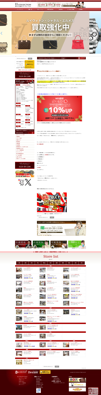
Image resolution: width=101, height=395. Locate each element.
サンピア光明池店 (20, 86)
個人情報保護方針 (20, 153)
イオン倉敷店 (50, 336)
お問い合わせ (19, 156)
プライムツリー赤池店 (20, 121)
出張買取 (18, 145)
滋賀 (57, 262)
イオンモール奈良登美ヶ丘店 (50, 327)
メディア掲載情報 (20, 150)
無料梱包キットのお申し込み (22, 146)
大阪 (19, 262)
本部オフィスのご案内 (20, 158)
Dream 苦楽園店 (27, 318)
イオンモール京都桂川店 (21, 104)
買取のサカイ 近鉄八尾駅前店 (22, 98)
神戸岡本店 (28, 109)
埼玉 (82, 262)
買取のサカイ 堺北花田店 (21, 99)
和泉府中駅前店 (28, 86)
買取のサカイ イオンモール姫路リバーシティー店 (50, 318)
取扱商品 (18, 141)
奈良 (32, 262)
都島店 (27, 88)
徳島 (63, 262)
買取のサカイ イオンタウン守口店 (22, 101)
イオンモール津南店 (29, 121)
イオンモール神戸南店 (30, 108)
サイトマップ (19, 151)
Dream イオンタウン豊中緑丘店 (50, 296)
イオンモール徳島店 (20, 123)
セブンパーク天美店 (27, 296)
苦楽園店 (27, 110)
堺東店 (18, 88)
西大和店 (27, 115)
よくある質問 (19, 155)
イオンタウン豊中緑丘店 (21, 97)
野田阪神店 (18, 91)
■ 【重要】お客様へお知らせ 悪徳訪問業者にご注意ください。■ (50, 252)
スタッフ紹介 (19, 138)
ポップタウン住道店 (29, 87)
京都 (50, 262)
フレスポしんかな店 (20, 87)
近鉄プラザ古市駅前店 (20, 92)
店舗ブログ (18, 139)
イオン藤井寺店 (19, 93)
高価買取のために (20, 148)
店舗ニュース (21, 379)
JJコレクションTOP (20, 134)
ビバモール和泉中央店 (20, 89)
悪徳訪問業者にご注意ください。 (60, 382)
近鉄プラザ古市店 (74, 283)
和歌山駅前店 (19, 107)
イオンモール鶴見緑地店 (74, 290)
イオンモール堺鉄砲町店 (21, 90)
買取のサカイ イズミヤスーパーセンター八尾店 (25, 100)
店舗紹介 (18, 136)
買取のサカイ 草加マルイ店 (21, 127)
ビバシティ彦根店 (20, 115)
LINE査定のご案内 (39, 384)
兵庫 (25, 262)
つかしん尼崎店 (28, 107)
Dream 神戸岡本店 (74, 312)
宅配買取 (18, 143)
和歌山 (44, 262)
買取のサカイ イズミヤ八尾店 (50, 303)
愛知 (69, 262)
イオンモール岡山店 (29, 123)
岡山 (38, 262)
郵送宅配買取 (38, 379)
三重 (75, 262)
